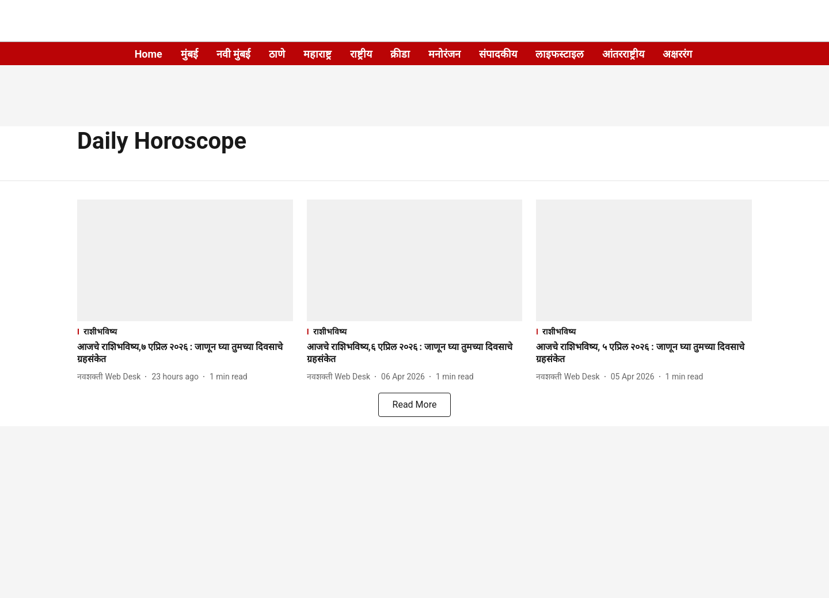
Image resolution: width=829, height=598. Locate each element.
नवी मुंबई (233, 54)
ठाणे (277, 54)
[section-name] (185, 331)
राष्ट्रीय (361, 54)
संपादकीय (498, 54)
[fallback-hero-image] (185, 260)
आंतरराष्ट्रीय (623, 54)
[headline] (185, 353)
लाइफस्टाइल (559, 54)
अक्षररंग (677, 54)
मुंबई (189, 54)
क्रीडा (400, 54)
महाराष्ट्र (317, 54)
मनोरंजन (444, 54)
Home (148, 54)
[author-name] (111, 377)
